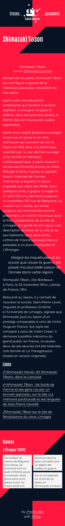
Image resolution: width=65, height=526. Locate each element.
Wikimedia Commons (38, 71)
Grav (37, 516)
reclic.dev (36, 512)
